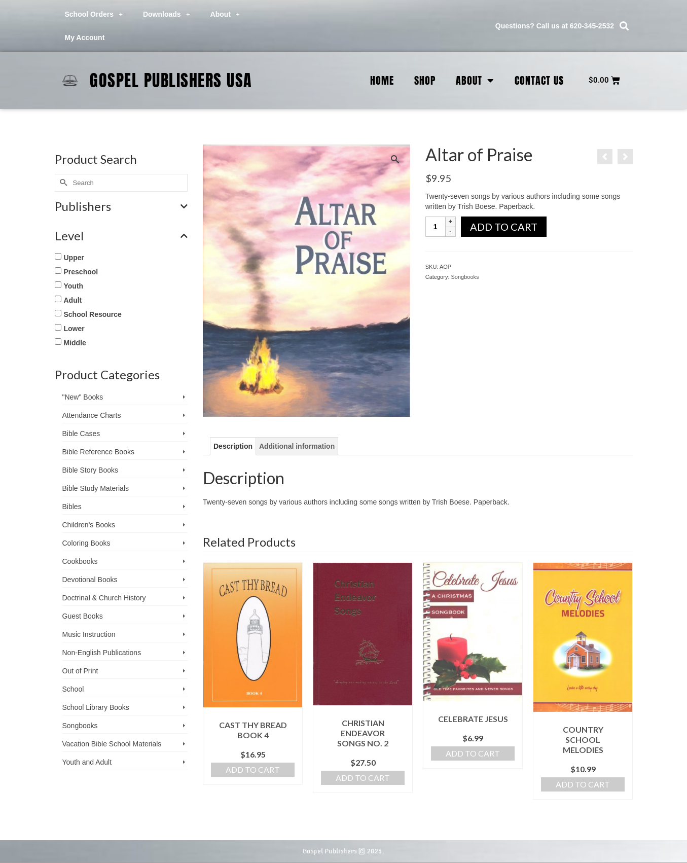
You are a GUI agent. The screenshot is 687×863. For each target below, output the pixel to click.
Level (121, 235)
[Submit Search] (62, 183)
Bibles (72, 506)
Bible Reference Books (98, 452)
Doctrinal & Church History (104, 598)
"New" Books (82, 397)
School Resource (93, 314)
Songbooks (465, 277)
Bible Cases (81, 433)
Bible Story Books (90, 470)
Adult (73, 300)
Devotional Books (90, 580)
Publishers (121, 206)
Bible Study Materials (95, 488)
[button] (624, 26)
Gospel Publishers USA (171, 80)
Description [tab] (232, 446)
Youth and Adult (87, 762)
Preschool (81, 272)
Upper (74, 258)
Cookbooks (80, 561)
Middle (75, 343)
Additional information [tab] (297, 446)
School (73, 689)
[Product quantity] (435, 227)
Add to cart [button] (253, 769)
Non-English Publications (101, 653)
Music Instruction (89, 634)
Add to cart (503, 227)
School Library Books (95, 707)
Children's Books (89, 525)
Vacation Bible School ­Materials (112, 744)
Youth (74, 286)
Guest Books (82, 616)
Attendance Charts (91, 415)
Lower (74, 329)
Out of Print (80, 671)
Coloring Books (86, 543)
